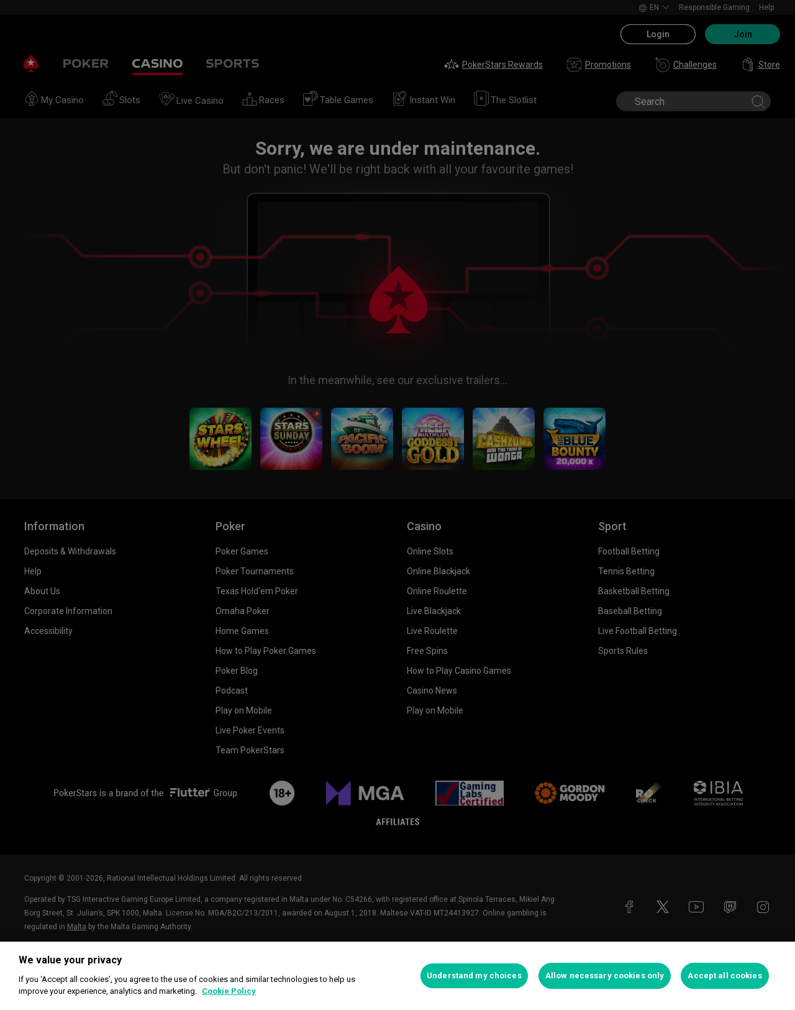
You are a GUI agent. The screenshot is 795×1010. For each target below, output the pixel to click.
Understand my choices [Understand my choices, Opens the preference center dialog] (474, 975)
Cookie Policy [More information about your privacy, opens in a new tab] (229, 991)
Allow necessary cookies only (605, 975)
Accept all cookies (724, 975)
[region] (397, 976)
